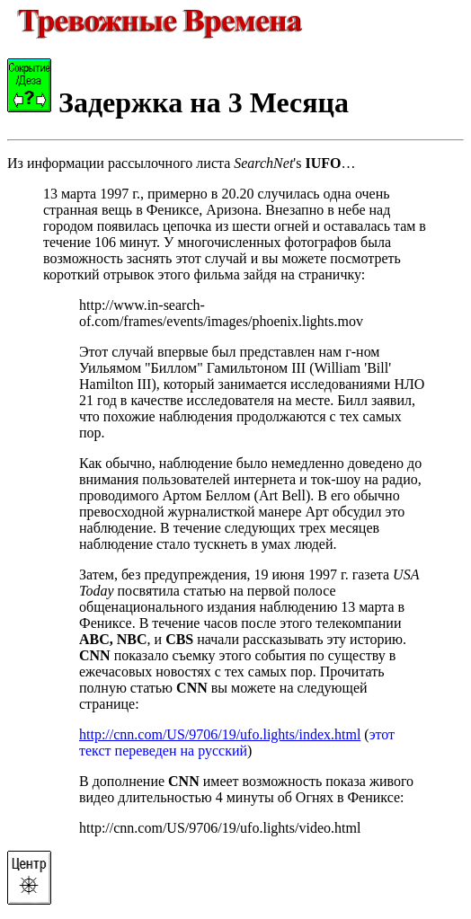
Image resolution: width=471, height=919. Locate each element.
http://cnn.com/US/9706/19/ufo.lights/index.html (219, 734)
